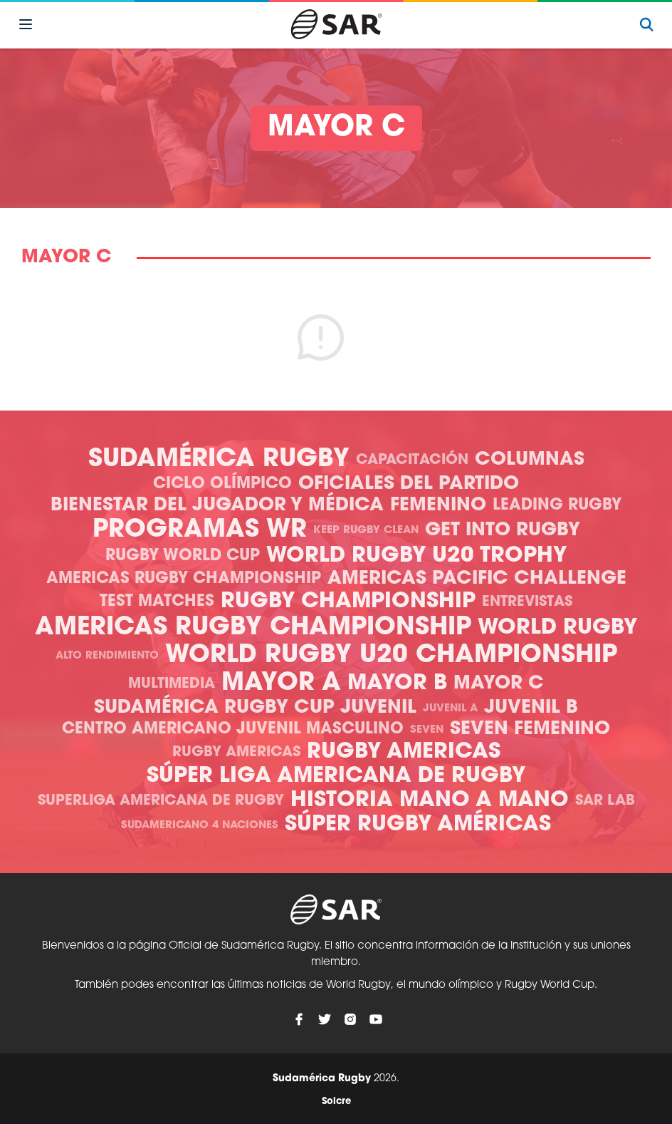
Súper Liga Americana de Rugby (336, 776)
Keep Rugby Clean (366, 530)
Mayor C (498, 684)
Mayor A (281, 683)
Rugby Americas (236, 753)
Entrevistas (527, 602)
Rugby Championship (348, 602)
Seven (426, 730)
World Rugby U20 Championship (391, 656)
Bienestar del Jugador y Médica (217, 505)
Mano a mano (484, 801)
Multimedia (171, 684)
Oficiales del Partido (408, 484)
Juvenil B (531, 708)
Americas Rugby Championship (183, 579)
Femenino (438, 505)
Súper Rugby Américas (418, 825)
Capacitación (412, 460)
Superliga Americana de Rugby (161, 801)
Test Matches (157, 602)
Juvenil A (450, 708)
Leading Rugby (557, 505)
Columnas (529, 460)
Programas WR (200, 530)
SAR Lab (605, 801)
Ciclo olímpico (222, 484)
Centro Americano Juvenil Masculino (233, 729)
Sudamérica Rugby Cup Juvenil (255, 708)
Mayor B (397, 684)
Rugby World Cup (182, 556)
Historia (341, 801)
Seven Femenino (530, 729)
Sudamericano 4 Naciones (199, 825)
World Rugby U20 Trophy (416, 556)
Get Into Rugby (502, 530)
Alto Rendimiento (107, 656)
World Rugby (557, 628)
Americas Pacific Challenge (476, 579)
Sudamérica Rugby (219, 460)
